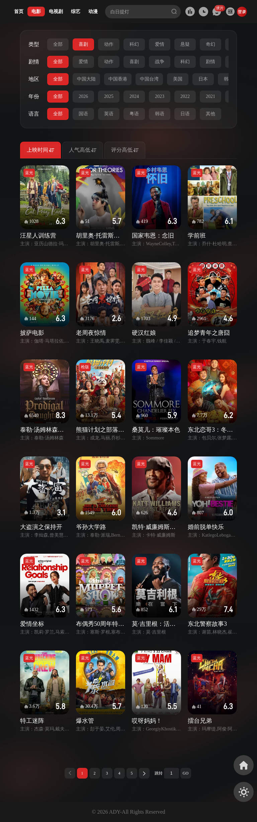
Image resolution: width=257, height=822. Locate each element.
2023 (159, 96)
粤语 (134, 113)
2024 (134, 96)
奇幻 (210, 44)
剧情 (210, 61)
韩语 (159, 113)
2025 (108, 96)
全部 (58, 44)
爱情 (159, 44)
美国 (177, 79)
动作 (108, 44)
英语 (108, 113)
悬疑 (185, 44)
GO (185, 773)
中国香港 (117, 79)
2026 (83, 96)
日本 (203, 79)
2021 (210, 96)
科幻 (134, 44)
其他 (210, 113)
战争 (159, 61)
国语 (83, 113)
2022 (185, 96)
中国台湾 (149, 79)
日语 (185, 113)
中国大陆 (86, 79)
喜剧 (83, 44)
